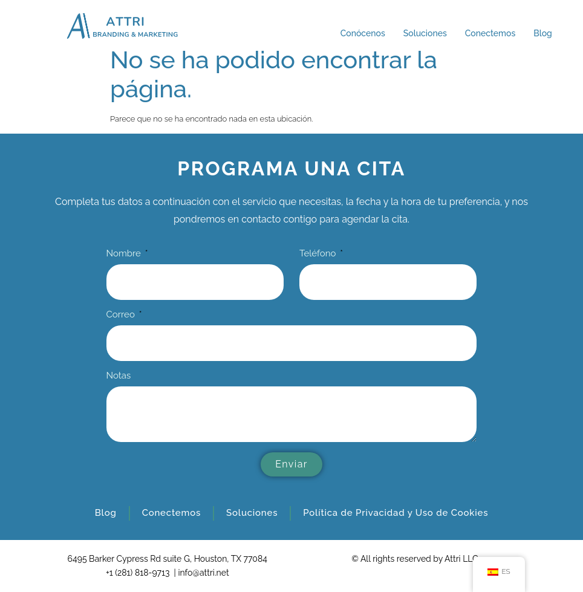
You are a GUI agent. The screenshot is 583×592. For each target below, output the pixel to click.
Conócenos (362, 33)
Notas (118, 376)
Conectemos (490, 33)
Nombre (124, 254)
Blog (542, 33)
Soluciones (425, 33)
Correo (121, 315)
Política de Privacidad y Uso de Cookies (395, 512)
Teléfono (318, 254)
